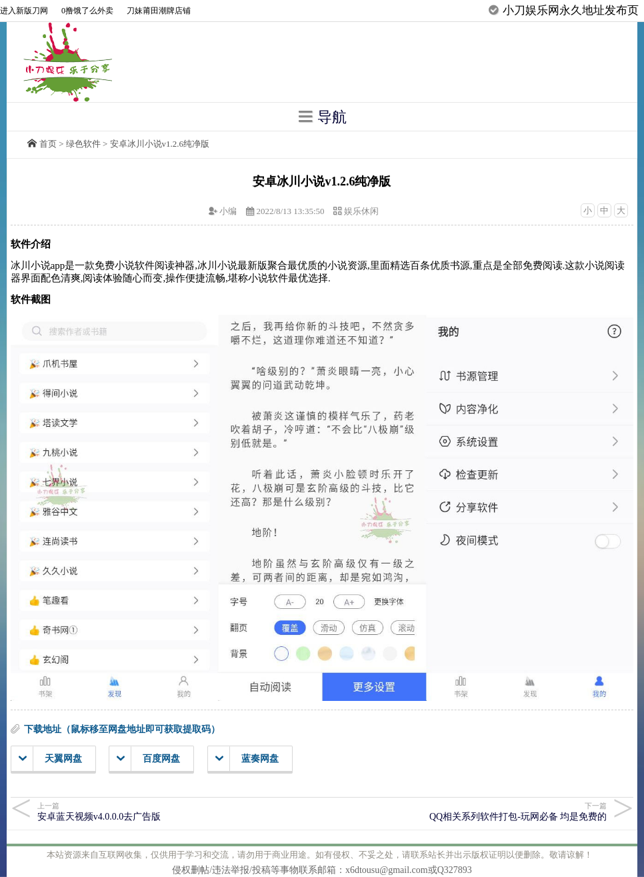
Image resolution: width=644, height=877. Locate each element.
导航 (322, 116)
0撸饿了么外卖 (87, 10)
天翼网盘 (50, 759)
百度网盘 (148, 759)
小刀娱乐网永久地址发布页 (571, 10)
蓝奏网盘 (247, 759)
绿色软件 (83, 144)
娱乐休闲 (361, 211)
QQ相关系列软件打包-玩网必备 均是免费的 (470, 811)
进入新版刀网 (24, 10)
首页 (48, 144)
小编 (228, 211)
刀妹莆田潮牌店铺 (159, 10)
